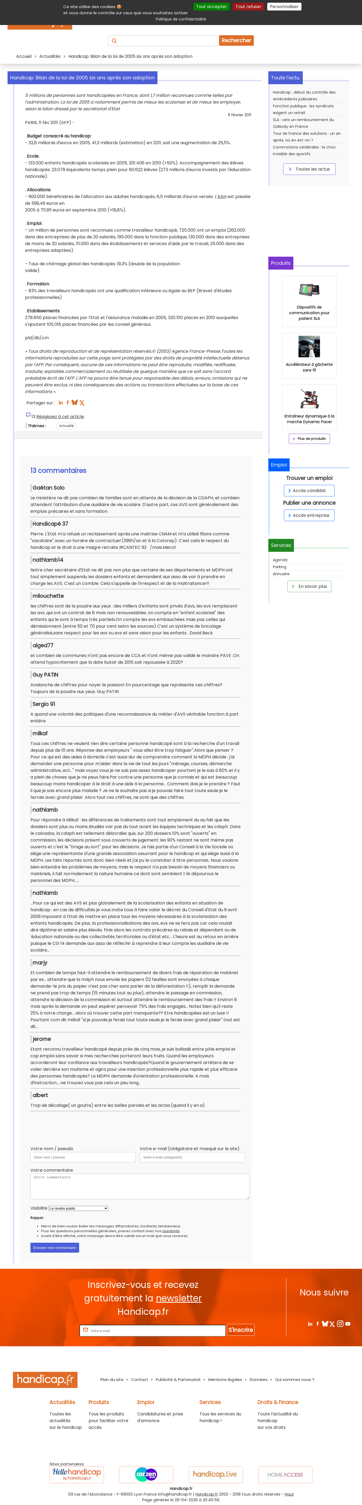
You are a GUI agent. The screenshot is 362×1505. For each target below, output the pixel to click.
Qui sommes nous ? (294, 1379)
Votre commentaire (51, 1170)
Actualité (66, 425)
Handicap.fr (206, 1494)
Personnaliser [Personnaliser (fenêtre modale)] (284, 6)
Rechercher (236, 40)
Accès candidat (306, 490)
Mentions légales (225, 1379)
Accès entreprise (307, 515)
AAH (221, 196)
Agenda (280, 560)
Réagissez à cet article (60, 417)
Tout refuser (249, 6)
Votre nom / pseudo (51, 1149)
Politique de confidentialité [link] (181, 19)
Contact (139, 1379)
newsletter (179, 1298)
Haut (289, 1494)
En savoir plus (308, 586)
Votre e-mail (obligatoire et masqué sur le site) (190, 1149)
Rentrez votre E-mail (56, 1330)
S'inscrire (241, 1330)
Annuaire (281, 574)
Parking (279, 567)
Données (259, 1379)
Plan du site (112, 1379)
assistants (171, 1231)
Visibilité (38, 1208)
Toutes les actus (308, 169)
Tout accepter (211, 6)
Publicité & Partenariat (178, 1379)
